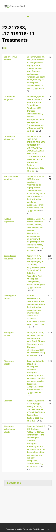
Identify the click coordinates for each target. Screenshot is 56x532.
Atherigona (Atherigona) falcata (9, 429)
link (5, 48)
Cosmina (8, 401)
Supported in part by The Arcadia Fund (21, 529)
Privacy (41, 529)
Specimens (14, 482)
